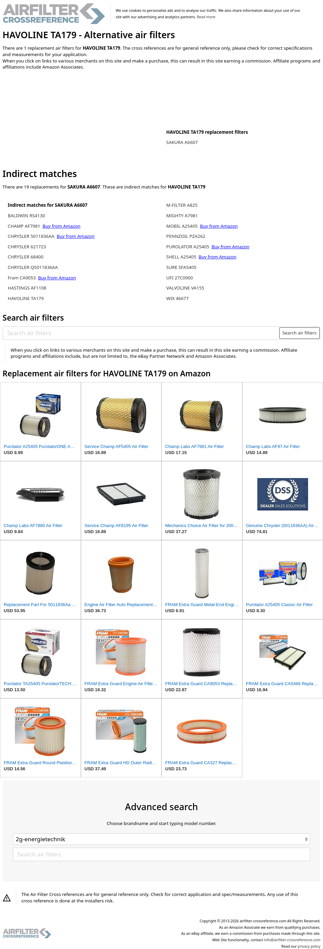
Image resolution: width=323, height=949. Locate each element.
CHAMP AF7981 (24, 226)
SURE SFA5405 (181, 267)
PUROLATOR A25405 (187, 247)
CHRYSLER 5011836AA (31, 236)
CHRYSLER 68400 (25, 257)
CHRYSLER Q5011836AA (33, 267)
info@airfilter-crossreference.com (292, 940)
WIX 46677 (177, 298)
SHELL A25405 (181, 257)
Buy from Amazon (62, 226)
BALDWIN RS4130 (26, 216)
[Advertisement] (58, 119)
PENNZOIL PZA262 (185, 236)
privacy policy (309, 946)
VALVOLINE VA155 (185, 288)
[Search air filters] (141, 333)
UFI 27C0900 (179, 278)
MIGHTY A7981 (182, 216)
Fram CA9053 (22, 278)
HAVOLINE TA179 (26, 298)
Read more (206, 17)
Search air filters (299, 333)
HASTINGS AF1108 (27, 288)
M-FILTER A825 (181, 205)
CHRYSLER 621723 (27, 247)
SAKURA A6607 (182, 142)
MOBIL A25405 (182, 226)
